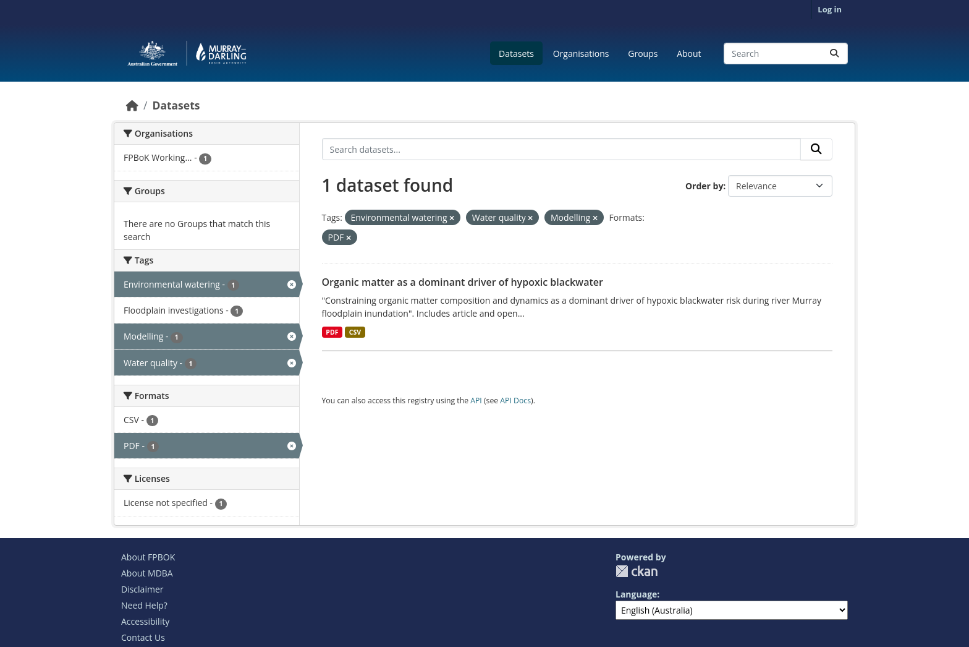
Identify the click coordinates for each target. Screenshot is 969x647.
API (476, 400)
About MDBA (147, 573)
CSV (355, 332)
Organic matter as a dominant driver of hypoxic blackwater (462, 282)
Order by (704, 186)
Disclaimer (142, 589)
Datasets (516, 53)
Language (636, 594)
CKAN (637, 571)
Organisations (581, 53)
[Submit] (834, 53)
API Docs (515, 400)
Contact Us (143, 637)
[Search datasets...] (786, 53)
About (689, 53)
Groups (643, 53)
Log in (830, 9)
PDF (332, 332)
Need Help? (144, 605)
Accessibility (145, 621)
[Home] (132, 105)
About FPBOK (148, 557)
